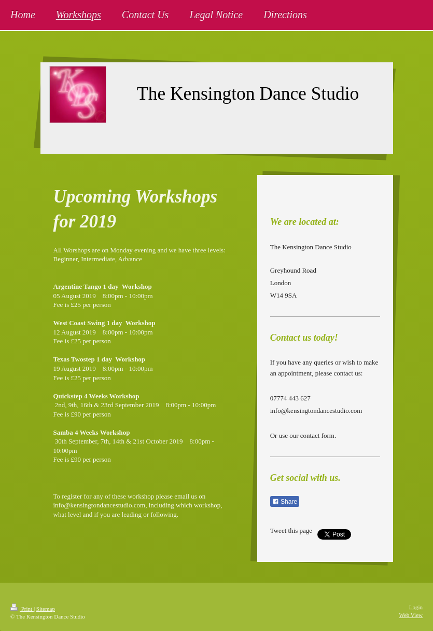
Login (416, 607)
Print (22, 609)
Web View (411, 615)
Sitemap (45, 609)
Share (284, 501)
